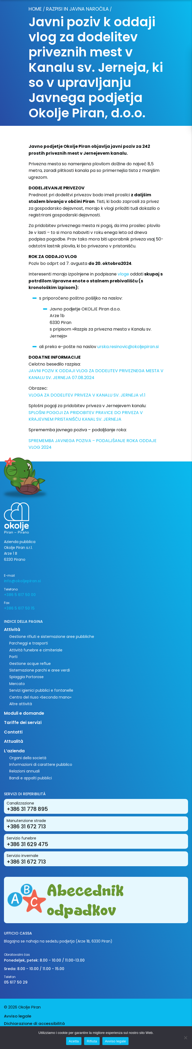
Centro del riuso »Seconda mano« (40, 697)
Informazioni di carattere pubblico (40, 764)
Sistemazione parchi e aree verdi (39, 670)
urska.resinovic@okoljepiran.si (128, 347)
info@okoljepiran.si (22, 581)
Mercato (17, 683)
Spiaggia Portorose (26, 676)
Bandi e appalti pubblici (30, 778)
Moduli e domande (24, 713)
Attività (12, 629)
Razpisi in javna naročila (77, 9)
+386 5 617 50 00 (20, 594)
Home (35, 9)
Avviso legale (17, 1016)
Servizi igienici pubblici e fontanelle (41, 690)
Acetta (74, 1041)
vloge (123, 274)
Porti (13, 656)
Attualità (13, 741)
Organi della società (27, 758)
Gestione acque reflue (30, 663)
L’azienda (14, 751)
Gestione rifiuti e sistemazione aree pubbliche (51, 636)
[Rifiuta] (185, 1037)
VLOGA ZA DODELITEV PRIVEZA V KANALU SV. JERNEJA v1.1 (87, 395)
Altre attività (20, 703)
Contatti (13, 732)
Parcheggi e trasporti (28, 643)
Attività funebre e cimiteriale (35, 650)
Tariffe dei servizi (23, 722)
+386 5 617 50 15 (19, 608)
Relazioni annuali (24, 771)
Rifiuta (92, 1041)
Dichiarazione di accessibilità (34, 1023)
